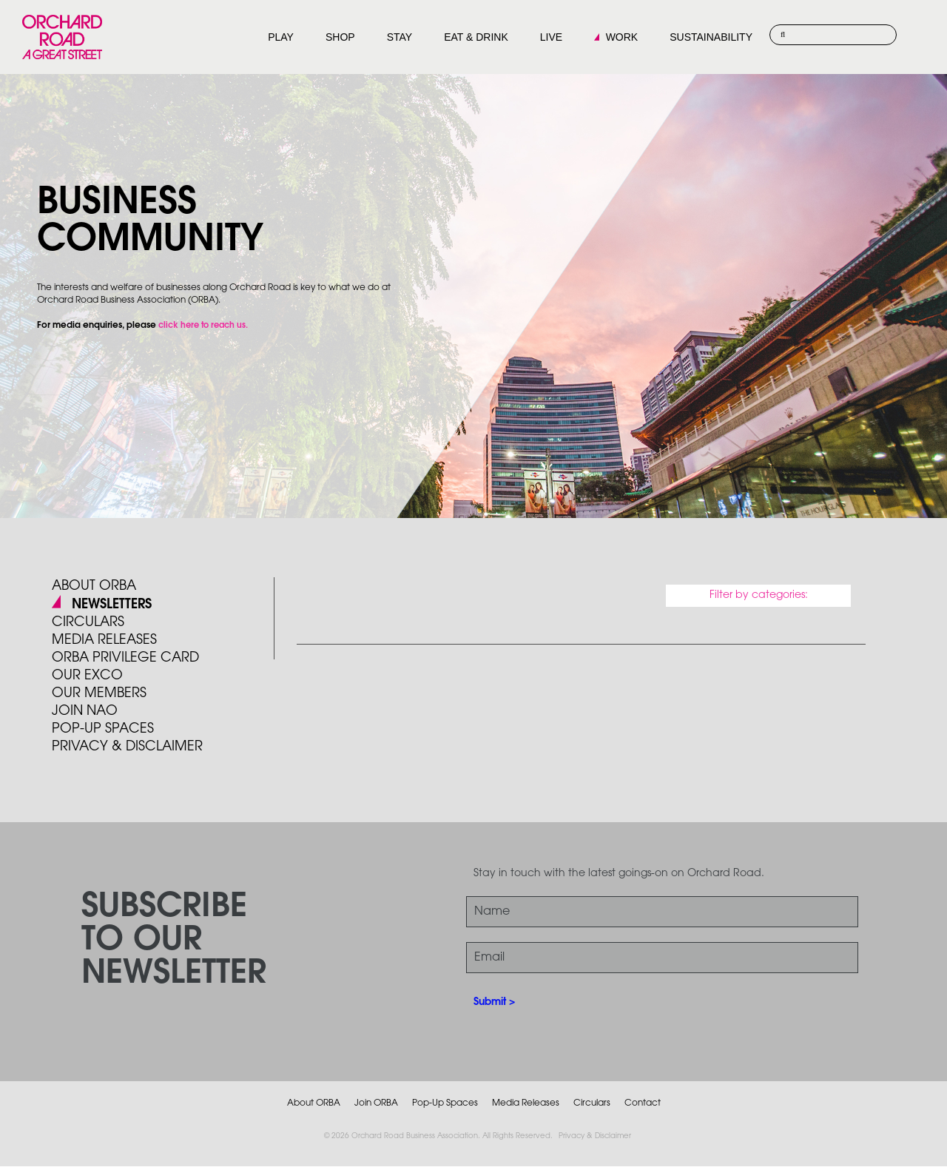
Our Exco (87, 676)
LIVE (551, 37)
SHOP (340, 37)
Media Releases (104, 640)
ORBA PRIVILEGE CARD (125, 658)
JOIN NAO (85, 711)
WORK (622, 37)
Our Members (99, 693)
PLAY (281, 37)
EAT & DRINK (476, 37)
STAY (400, 37)
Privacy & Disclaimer (595, 1136)
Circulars (88, 622)
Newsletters (112, 605)
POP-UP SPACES (103, 729)
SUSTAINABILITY (711, 37)
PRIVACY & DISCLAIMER (127, 747)
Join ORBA (376, 1103)
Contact (642, 1103)
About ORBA (94, 586)
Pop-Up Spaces (445, 1103)
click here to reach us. (203, 325)
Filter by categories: (759, 595)
